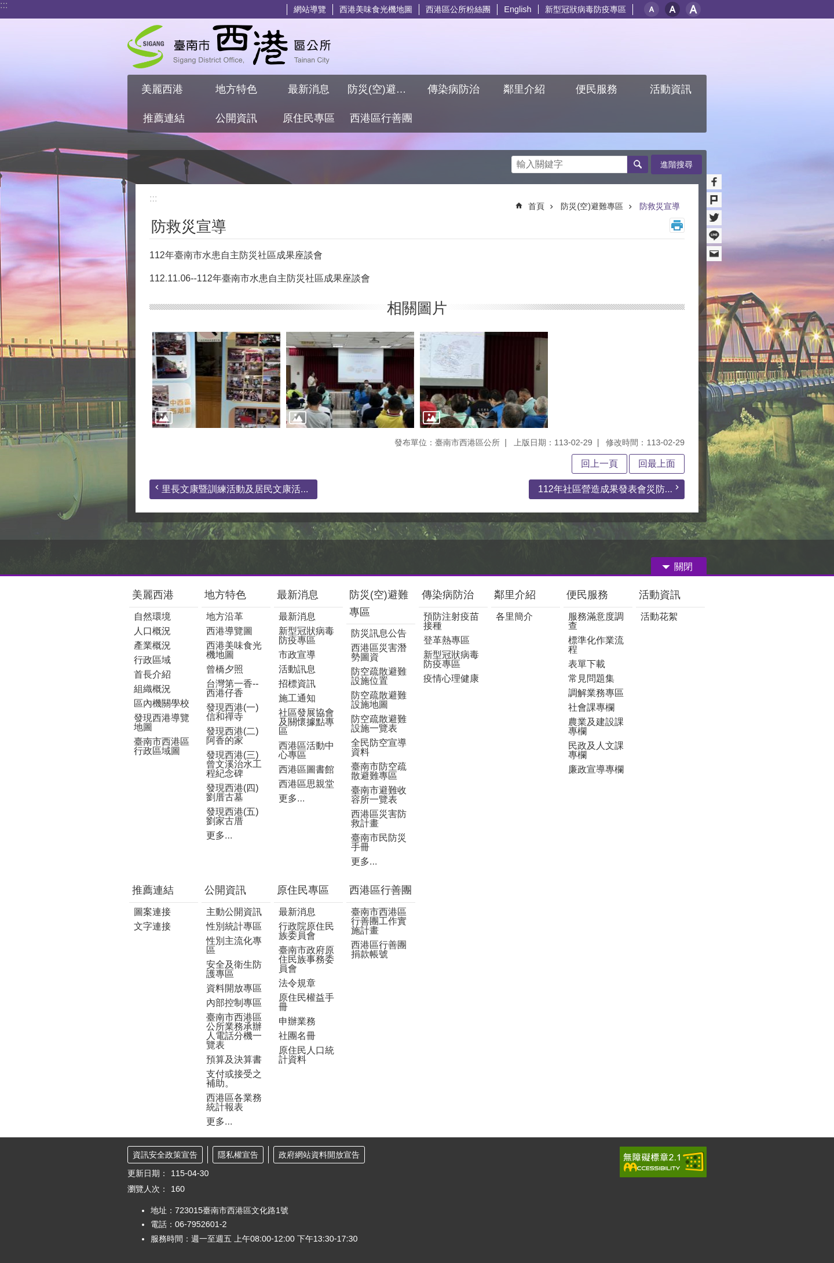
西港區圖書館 (306, 769)
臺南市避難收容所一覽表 (379, 794)
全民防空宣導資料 (379, 747)
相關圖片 (417, 308)
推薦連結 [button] (164, 118)
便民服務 (588, 595)
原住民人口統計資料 (306, 1054)
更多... (219, 835)
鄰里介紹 (516, 595)
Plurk (714, 199)
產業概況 (152, 645)
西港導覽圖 (229, 631)
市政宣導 (297, 655)
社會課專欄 (591, 707)
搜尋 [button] (637, 164)
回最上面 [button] (656, 463)
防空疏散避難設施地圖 (379, 699)
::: (4, 5)
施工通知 (297, 698)
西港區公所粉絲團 (458, 9)
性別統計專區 (234, 926)
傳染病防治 (448, 595)
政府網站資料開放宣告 (319, 1154)
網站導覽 (310, 9)
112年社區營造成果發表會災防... (605, 489)
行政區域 (152, 660)
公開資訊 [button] (236, 118)
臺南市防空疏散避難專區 (379, 771)
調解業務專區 (596, 693)
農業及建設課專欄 (596, 726)
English (517, 9)
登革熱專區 (446, 640)
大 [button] (693, 9)
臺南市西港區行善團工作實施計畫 (379, 921)
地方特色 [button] (236, 89)
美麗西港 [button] (163, 89)
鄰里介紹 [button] (525, 89)
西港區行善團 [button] (381, 118)
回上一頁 (599, 463)
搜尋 (520, 161)
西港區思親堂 (306, 784)
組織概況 (152, 689)
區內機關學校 (161, 703)
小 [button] (651, 9)
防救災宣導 (659, 206)
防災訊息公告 (379, 633)
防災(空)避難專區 (592, 206)
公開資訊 (225, 890)
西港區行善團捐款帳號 (379, 949)
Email (714, 253)
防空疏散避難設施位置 (379, 676)
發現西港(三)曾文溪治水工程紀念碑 (234, 764)
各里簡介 (514, 616)
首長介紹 (152, 674)
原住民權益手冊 (306, 1002)
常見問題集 (591, 678)
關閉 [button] (683, 567)
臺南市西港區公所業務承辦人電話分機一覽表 (234, 1031)
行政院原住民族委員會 (306, 930)
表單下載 (586, 664)
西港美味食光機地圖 (375, 9)
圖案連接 (152, 912)
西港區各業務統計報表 (234, 1102)
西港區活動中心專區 (306, 750)
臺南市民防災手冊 (379, 842)
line (714, 235)
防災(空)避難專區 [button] (382, 89)
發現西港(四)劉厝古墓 (232, 792)
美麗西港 (154, 595)
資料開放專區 (234, 988)
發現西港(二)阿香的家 (232, 735)
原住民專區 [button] (309, 118)
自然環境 (152, 616)
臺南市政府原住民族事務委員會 (306, 959)
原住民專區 (303, 890)
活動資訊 (660, 595)
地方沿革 (224, 616)
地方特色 (225, 595)
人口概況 (152, 631)
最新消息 (298, 595)
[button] (216, 380)
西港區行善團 (380, 890)
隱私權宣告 (238, 1154)
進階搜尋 (676, 164)
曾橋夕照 (224, 669)
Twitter (714, 217)
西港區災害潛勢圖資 (379, 652)
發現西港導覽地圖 (161, 722)
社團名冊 (297, 1036)
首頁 (536, 206)
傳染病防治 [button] (453, 89)
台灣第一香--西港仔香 (232, 688)
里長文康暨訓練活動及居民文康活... (235, 489)
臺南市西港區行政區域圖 (161, 746)
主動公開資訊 (234, 912)
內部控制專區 (234, 1003)
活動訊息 (297, 669)
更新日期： (147, 1173)
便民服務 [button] (598, 89)
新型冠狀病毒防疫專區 (585, 9)
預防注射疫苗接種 (451, 621)
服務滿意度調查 (596, 621)
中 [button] (672, 9)
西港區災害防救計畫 (379, 818)
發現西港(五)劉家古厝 (232, 816)
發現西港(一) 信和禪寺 (232, 712)
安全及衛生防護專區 (234, 969)
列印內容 (677, 225)
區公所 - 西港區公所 (229, 46)
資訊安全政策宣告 (165, 1154)
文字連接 (152, 926)
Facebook (714, 181)
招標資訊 (297, 684)
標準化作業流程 (596, 644)
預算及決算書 (234, 1059)
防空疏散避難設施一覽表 (379, 723)
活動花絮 (659, 616)
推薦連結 (153, 890)
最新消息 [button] (309, 89)
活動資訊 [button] (671, 89)
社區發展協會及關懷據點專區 (306, 722)
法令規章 (297, 983)
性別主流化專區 (234, 945)
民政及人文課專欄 (596, 750)
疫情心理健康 (451, 678)
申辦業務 (297, 1021)
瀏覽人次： (147, 1189)
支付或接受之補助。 (234, 1078)
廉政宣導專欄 (596, 769)
